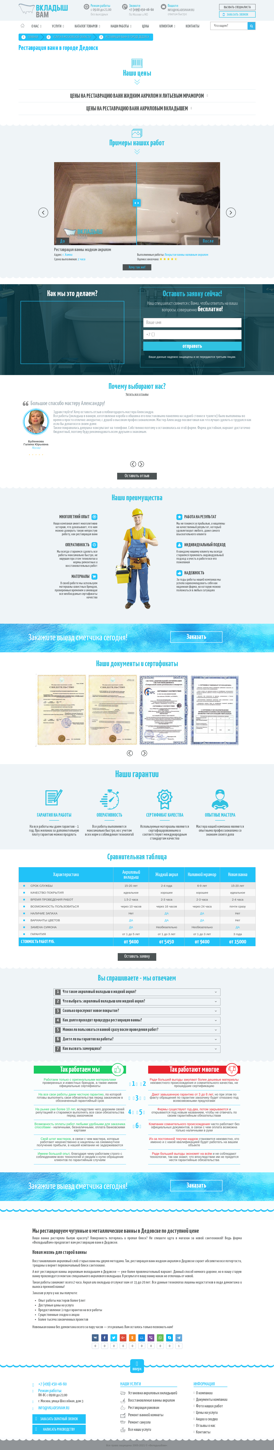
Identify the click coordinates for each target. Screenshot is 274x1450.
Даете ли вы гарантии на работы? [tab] (84, 1039)
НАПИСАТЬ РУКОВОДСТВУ (55, 1429)
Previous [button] (43, 212)
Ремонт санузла (139, 1422)
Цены (145, 26)
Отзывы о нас (205, 1426)
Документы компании (211, 1400)
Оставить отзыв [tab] (137, 476)
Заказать (196, 637)
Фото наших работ (209, 1406)
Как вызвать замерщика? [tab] (78, 1049)
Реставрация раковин (143, 1408)
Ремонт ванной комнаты (145, 1415)
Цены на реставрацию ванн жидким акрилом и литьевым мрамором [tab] (137, 96)
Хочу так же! (137, 267)
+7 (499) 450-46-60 (141, 10)
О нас (35, 26)
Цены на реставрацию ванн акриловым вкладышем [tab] (137, 109)
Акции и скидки (207, 1419)
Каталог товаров (86, 26)
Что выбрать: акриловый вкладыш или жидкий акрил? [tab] (100, 1001)
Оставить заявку (137, 956)
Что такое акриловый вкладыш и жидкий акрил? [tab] (95, 992)
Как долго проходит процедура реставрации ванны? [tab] (98, 1020)
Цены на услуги (207, 1413)
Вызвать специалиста (237, 7)
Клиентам (166, 26)
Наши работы (120, 26)
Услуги (56, 26)
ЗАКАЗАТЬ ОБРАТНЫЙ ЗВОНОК (56, 1418)
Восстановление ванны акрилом (151, 1400)
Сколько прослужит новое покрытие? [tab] (87, 1011)
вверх (137, 1366)
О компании (204, 1393)
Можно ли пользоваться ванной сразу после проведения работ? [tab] (106, 1030)
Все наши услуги (139, 1430)
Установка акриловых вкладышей (152, 1393)
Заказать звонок (237, 14)
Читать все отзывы (137, 394)
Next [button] (231, 212)
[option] (137, 216)
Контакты (192, 26)
